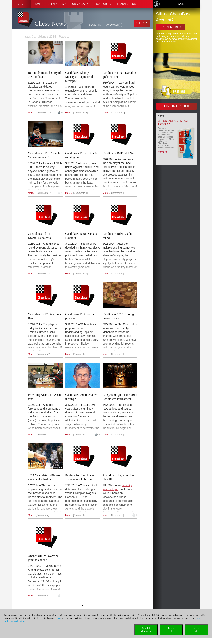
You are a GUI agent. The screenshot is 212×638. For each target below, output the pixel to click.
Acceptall (196, 629)
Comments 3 (80, 112)
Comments (117, 193)
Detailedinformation (146, 629)
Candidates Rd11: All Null (119, 153)
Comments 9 (80, 273)
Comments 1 (80, 193)
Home (38, 4)
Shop (21, 4)
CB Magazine (81, 4)
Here (59, 618)
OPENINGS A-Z (57, 4)
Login (180, 4)
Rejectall (171, 629)
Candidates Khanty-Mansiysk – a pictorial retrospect (79, 76)
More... (31, 112)
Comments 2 (43, 354)
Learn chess (126, 4)
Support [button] (104, 4)
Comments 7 (117, 112)
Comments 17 (44, 193)
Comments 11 (44, 112)
